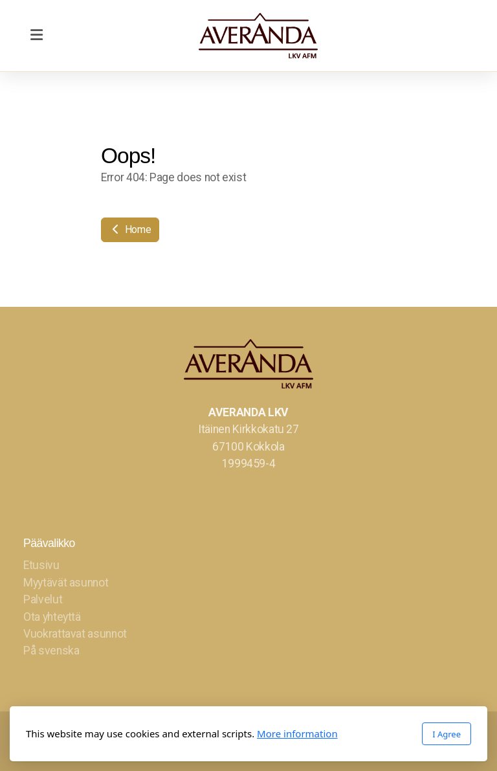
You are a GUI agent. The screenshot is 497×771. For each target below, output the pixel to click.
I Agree (446, 734)
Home (130, 229)
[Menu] (36, 35)
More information (297, 733)
